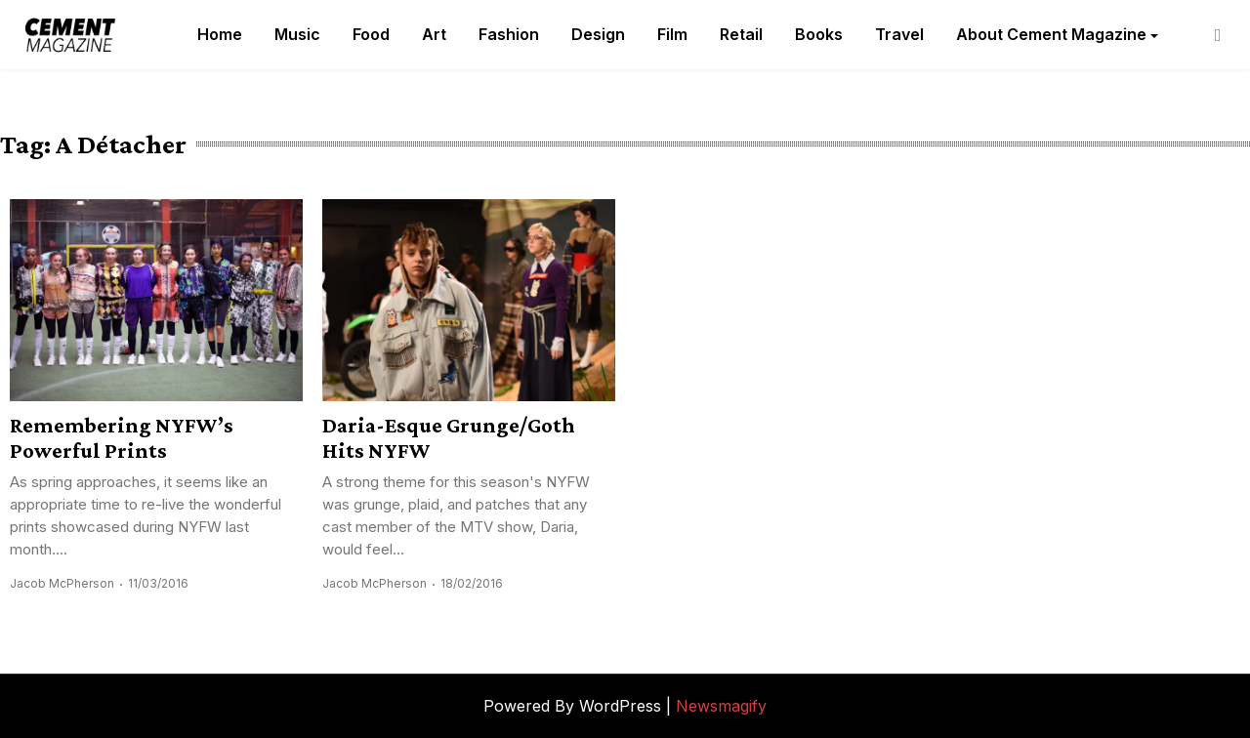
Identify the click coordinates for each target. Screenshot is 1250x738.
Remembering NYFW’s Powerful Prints (121, 437)
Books (819, 34)
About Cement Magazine (1051, 34)
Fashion (509, 34)
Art (434, 34)
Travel (899, 34)
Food (371, 34)
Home (219, 34)
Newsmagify (721, 706)
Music (297, 34)
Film (672, 34)
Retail (741, 34)
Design (598, 34)
